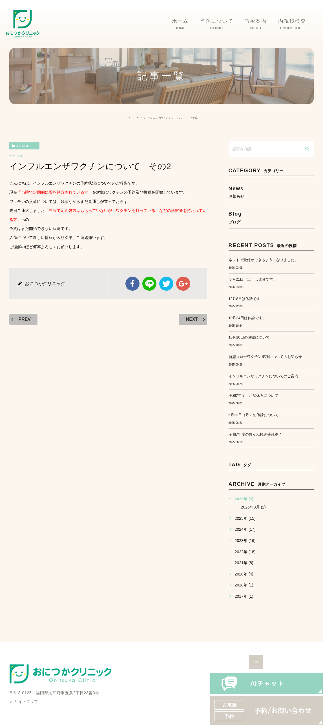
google (183, 284)
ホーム (180, 24)
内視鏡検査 (292, 24)
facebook (132, 284)
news (271, 192)
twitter (166, 284)
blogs (23, 146)
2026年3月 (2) (253, 507)
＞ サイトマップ (23, 701)
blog (271, 217)
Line (149, 284)
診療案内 (256, 24)
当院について (216, 24)
